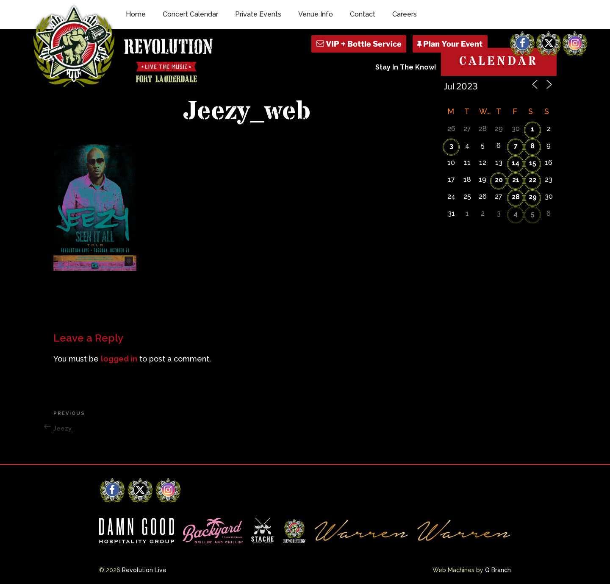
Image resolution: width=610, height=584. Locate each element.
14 (515, 163)
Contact (362, 14)
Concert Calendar (190, 14)
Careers (404, 14)
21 (515, 180)
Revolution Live (144, 570)
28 (516, 197)
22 (532, 180)
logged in (119, 358)
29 (533, 197)
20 (499, 180)
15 (532, 163)
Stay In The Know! (405, 67)
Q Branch (498, 570)
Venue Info (315, 14)
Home (136, 14)
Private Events (258, 14)
